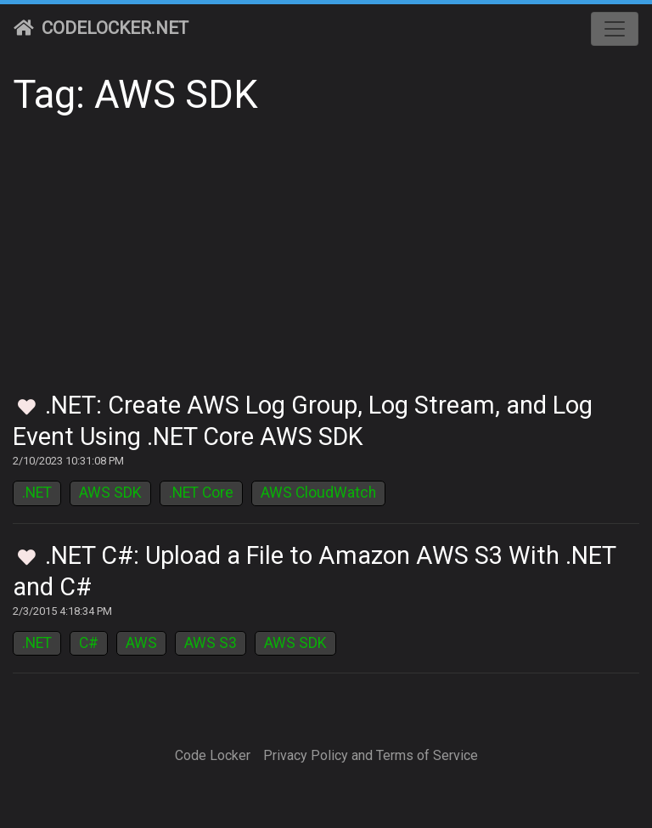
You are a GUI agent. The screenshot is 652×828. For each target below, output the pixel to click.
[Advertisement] (326, 263)
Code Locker (212, 755)
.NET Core (201, 492)
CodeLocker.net (101, 28)
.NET (37, 492)
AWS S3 (210, 642)
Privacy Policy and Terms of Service (370, 755)
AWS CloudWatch (318, 492)
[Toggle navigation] (614, 29)
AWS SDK (110, 492)
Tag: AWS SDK (135, 94)
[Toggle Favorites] (27, 408)
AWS (141, 642)
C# (88, 642)
